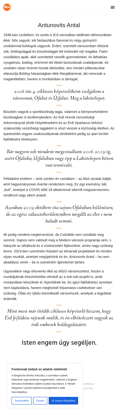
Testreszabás (21, 400)
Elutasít (40, 400)
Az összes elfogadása (63, 400)
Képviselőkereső (86, 384)
